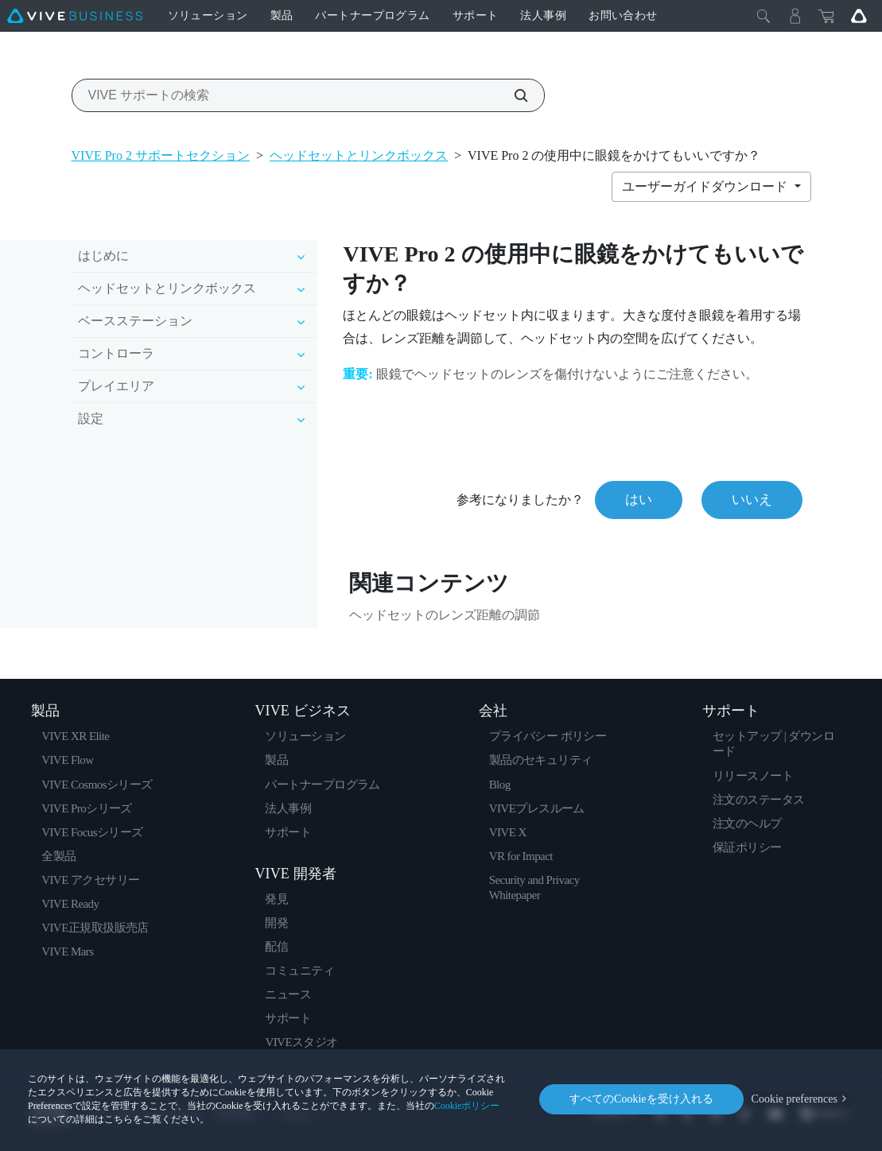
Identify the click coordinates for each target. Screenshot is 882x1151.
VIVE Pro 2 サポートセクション (161, 155)
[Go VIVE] (859, 16)
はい (638, 499)
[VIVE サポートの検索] (512, 95)
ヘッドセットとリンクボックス (359, 155)
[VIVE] (74, 16)
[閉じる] (763, 16)
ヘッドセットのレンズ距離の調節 (444, 615)
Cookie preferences (794, 1099)
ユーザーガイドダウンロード (706, 186)
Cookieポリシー (467, 1105)
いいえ (752, 499)
